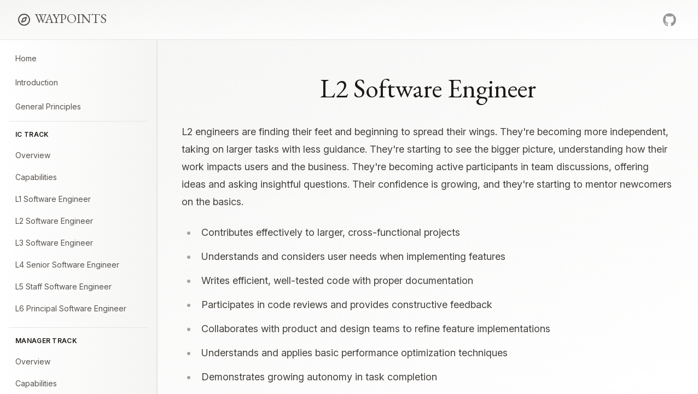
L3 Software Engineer (54, 242)
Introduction (36, 82)
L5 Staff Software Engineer (63, 286)
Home (26, 58)
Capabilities (36, 177)
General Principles (48, 106)
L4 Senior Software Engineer (67, 264)
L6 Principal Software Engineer (70, 308)
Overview (32, 155)
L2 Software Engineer (54, 220)
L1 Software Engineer (53, 199)
